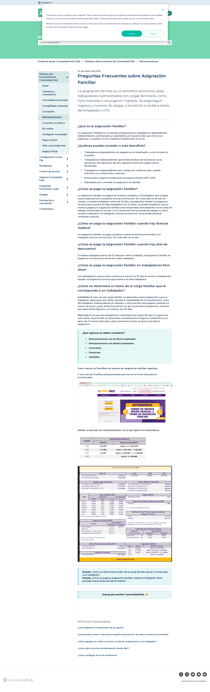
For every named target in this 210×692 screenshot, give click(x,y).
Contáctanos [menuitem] (46, 209)
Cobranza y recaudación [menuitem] (49, 93)
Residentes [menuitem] (45, 166)
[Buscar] (169, 42)
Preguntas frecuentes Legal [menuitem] (49, 187)
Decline (153, 33)
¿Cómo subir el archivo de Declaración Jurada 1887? (103, 648)
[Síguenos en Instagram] (187, 674)
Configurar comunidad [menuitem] (54, 134)
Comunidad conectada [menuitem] (55, 100)
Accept (132, 33)
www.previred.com (114, 374)
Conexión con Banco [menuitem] (53, 123)
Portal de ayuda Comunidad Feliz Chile (59, 61)
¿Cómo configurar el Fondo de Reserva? (97, 655)
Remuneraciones (149, 61)
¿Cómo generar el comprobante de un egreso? (101, 627)
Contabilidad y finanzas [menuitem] (55, 106)
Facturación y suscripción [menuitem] (46, 202)
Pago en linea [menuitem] (49, 140)
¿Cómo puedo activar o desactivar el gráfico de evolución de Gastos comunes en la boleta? (123, 634)
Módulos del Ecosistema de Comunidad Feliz (110, 61)
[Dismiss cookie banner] (163, 10)
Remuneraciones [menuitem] (52, 117)
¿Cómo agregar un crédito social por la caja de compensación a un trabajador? (117, 641)
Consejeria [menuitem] (48, 111)
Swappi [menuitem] (43, 194)
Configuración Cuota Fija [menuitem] (50, 158)
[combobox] (102, 42)
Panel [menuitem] (45, 86)
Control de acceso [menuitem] (49, 171)
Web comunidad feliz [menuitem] (54, 145)
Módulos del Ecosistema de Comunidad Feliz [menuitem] (48, 77)
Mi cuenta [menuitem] (47, 128)
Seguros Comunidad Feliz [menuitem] (50, 178)
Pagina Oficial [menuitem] (49, 151)
